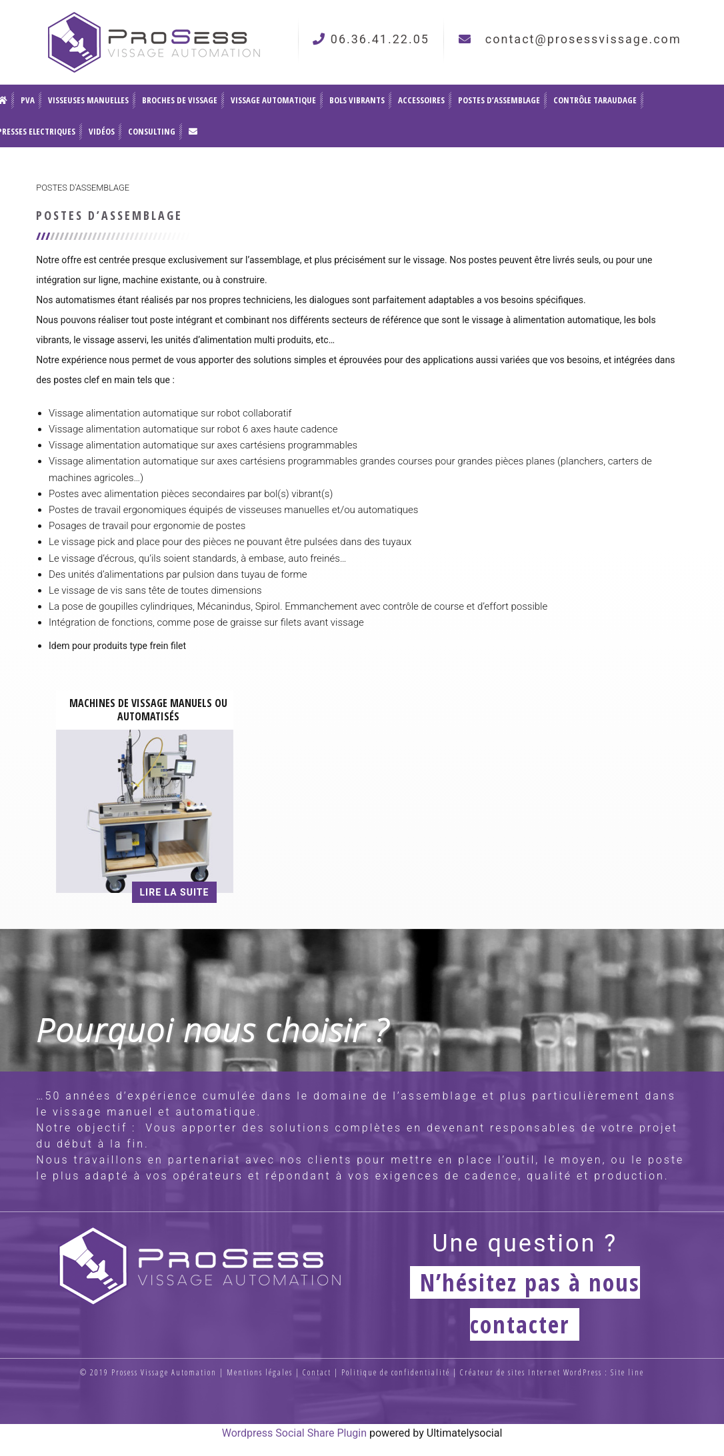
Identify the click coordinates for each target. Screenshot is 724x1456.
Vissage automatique (273, 100)
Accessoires (421, 100)
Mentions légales (260, 1372)
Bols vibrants (357, 100)
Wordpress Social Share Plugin (295, 1433)
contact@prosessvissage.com (583, 39)
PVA (28, 100)
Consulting (151, 131)
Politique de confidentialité (395, 1372)
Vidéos (102, 131)
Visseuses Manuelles (88, 100)
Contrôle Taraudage (595, 100)
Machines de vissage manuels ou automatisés (148, 710)
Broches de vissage (179, 100)
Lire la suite (174, 892)
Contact (317, 1372)
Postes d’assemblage (499, 100)
